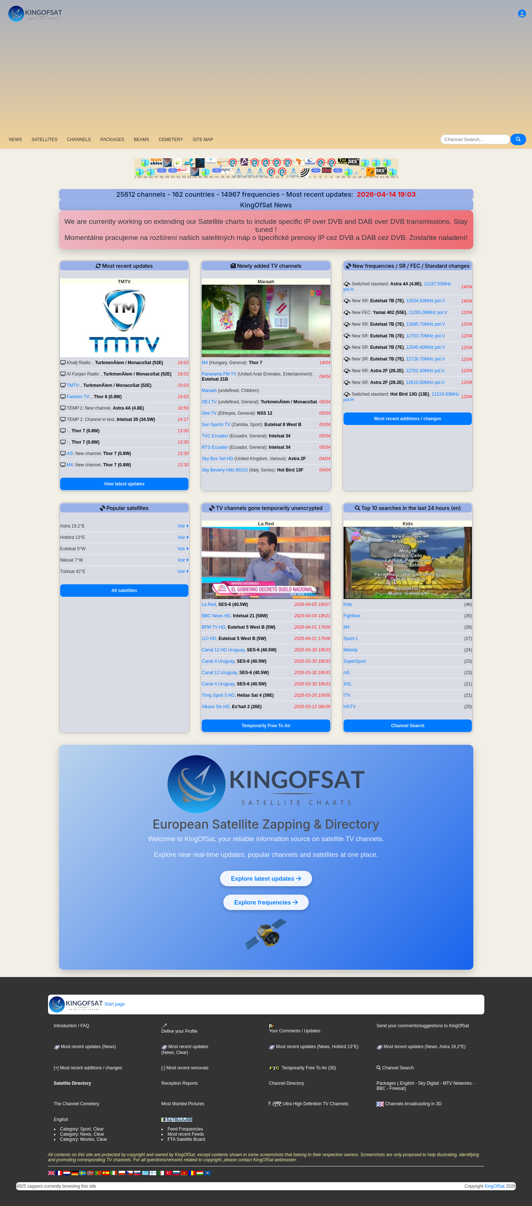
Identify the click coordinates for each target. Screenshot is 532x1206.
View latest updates (124, 484)
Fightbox (352, 615)
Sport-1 (351, 638)
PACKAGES (112, 139)
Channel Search (408, 725)
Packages (386, 1083)
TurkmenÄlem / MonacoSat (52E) (129, 362)
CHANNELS (79, 139)
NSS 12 (264, 413)
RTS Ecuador (215, 447)
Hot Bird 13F (290, 470)
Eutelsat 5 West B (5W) (251, 627)
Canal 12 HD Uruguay (223, 649)
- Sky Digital (426, 1083)
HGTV (350, 706)
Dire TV (209, 413)
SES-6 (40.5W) (233, 604)
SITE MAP (202, 139)
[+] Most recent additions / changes (88, 1067)
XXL (348, 684)
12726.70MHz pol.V (425, 359)
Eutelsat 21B (215, 379)
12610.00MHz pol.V (425, 382)
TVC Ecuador (215, 436)
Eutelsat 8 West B (282, 424)
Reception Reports (179, 1083)
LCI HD (209, 638)
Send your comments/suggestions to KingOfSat (423, 1025)
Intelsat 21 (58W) (250, 615)
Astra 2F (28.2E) (387, 370)
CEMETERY (171, 139)
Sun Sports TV (216, 424)
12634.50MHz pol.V (425, 300)
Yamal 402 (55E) (389, 312)
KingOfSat (495, 1186)
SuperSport (355, 661)
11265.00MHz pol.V (428, 312)
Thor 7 (256, 362)
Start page (86, 1004)
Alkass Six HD (216, 706)
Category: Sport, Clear (82, 1129)
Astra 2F (297, 458)
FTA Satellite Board (186, 1139)
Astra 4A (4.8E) (128, 408)
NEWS (15, 139)
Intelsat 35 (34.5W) (136, 419)
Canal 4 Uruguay (218, 661)
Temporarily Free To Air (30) (302, 1067)
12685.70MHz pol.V (425, 324)
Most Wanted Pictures (182, 1103)
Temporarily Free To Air (266, 725)
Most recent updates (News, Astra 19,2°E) (421, 1046)
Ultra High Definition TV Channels (308, 1103)
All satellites (124, 590)
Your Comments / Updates (294, 1028)
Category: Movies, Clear (83, 1139)
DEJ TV (209, 401)
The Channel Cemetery (76, 1103)
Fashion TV (78, 396)
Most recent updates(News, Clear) (184, 1049)
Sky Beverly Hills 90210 (225, 470)
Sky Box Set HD (217, 458)
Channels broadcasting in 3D (409, 1103)
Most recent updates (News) (85, 1046)
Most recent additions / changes (407, 418)
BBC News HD (216, 615)
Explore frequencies (266, 902)
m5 (70, 453)
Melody (351, 649)
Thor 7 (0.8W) (85, 430)
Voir (182, 526)
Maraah (209, 390)
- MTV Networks (455, 1083)
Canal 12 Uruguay (219, 672)
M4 (70, 464)
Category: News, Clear (82, 1134)
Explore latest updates (266, 878)
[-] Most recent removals (185, 1067)
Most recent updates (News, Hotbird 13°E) (313, 1046)
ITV (347, 695)
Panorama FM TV (219, 374)
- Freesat (395, 1088)
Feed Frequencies (185, 1129)
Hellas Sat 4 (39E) (255, 695)
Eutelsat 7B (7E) (387, 300)
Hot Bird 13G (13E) (409, 394)
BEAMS (141, 139)
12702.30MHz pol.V (425, 370)
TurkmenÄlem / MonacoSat (289, 401)
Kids (348, 604)
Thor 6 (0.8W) (108, 396)
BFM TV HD (213, 627)
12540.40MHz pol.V (425, 347)
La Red (209, 604)
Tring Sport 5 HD (218, 695)
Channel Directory (286, 1083)
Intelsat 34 (280, 436)
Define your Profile (179, 1028)
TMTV (72, 385)
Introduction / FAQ (71, 1025)
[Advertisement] (266, 78)
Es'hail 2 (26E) (247, 706)
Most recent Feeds (186, 1134)
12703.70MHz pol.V (425, 336)
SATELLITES (44, 139)
